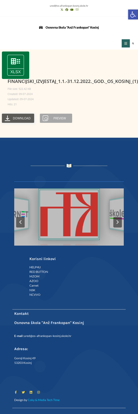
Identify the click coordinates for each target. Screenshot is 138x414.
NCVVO (34, 294)
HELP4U (35, 267)
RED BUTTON (38, 271)
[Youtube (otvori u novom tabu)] (72, 9)
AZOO (33, 281)
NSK (32, 290)
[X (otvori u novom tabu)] (61, 9)
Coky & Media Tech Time (44, 400)
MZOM (34, 276)
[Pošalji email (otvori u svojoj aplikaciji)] (76, 9)
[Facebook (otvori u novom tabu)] (66, 9)
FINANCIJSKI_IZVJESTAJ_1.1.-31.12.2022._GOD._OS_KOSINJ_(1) (73, 81)
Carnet (34, 285)
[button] (133, 43)
